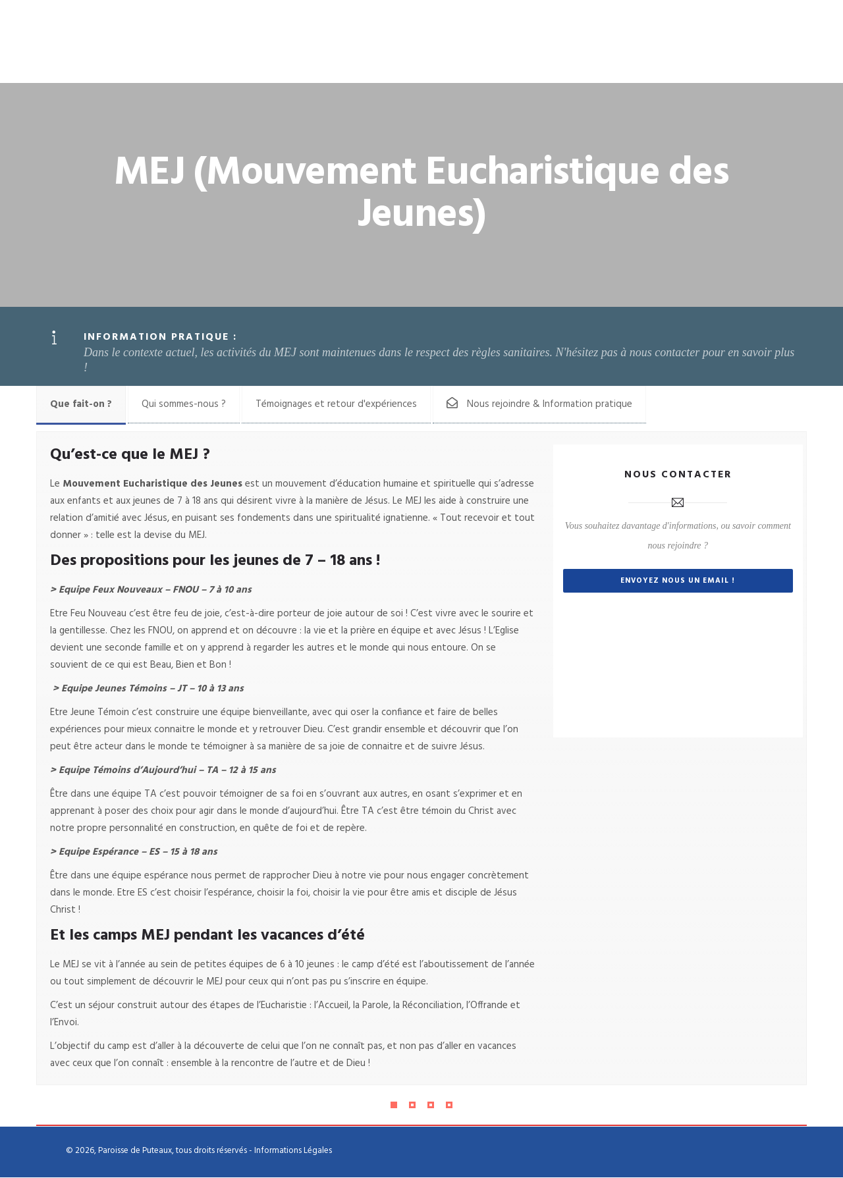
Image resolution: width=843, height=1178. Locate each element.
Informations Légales (293, 1151)
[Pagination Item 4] (449, 1105)
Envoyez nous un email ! (677, 583)
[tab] (81, 405)
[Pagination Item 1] (394, 1105)
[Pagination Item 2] (412, 1105)
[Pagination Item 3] (430, 1105)
